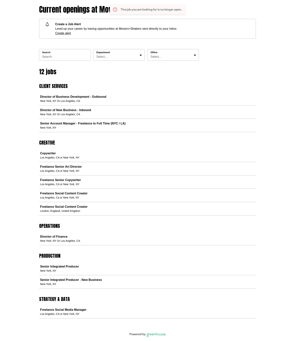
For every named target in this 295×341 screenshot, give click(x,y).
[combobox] (96, 57)
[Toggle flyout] (140, 55)
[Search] (64, 57)
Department (103, 52)
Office (154, 52)
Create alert (63, 33)
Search (46, 52)
